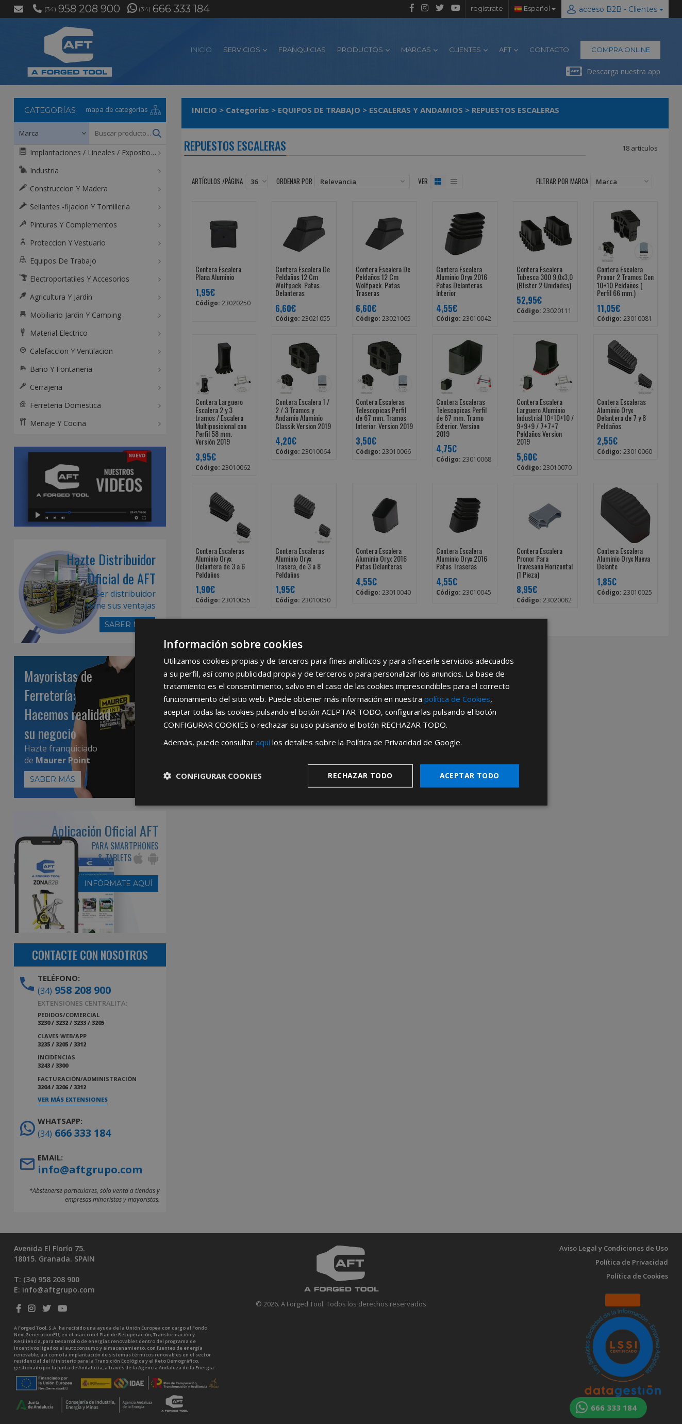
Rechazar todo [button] (360, 775)
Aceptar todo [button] (470, 775)
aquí (263, 742)
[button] (212, 775)
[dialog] (341, 712)
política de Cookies (457, 699)
